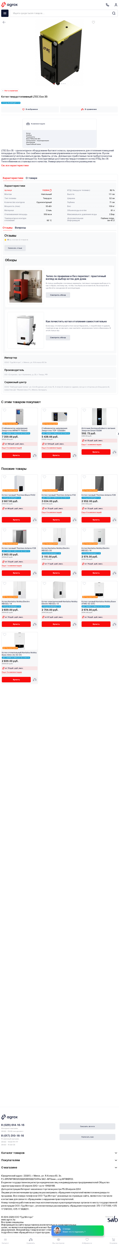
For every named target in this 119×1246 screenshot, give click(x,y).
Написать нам (87, 1137)
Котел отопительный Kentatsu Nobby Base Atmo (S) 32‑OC (19, 654)
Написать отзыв (15, 248)
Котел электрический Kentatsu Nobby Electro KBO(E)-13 (59, 603)
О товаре (31, 178)
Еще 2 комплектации (52, 448)
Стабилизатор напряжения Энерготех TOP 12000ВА (54, 429)
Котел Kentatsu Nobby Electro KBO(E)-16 (95, 549)
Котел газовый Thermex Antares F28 (99, 495)
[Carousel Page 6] (63, 83)
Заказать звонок (87, 1126)
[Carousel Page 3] (57, 83)
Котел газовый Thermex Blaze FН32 (18, 495)
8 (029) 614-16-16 (12, 1125)
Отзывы (7, 227)
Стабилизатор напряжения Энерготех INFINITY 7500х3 (14, 429)
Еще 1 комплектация (91, 444)
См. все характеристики (15, 165)
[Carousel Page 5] (61, 83)
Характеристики (13, 178)
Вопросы (20, 227)
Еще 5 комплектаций (12, 448)
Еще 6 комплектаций (52, 512)
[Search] (114, 13)
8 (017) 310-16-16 (12, 1135)
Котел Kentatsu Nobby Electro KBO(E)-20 (56, 549)
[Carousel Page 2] (55, 83)
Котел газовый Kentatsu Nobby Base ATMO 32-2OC (99, 603)
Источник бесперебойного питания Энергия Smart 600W (98, 429)
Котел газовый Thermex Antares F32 (59, 495)
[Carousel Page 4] (59, 83)
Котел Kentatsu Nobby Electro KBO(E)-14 (16, 603)
